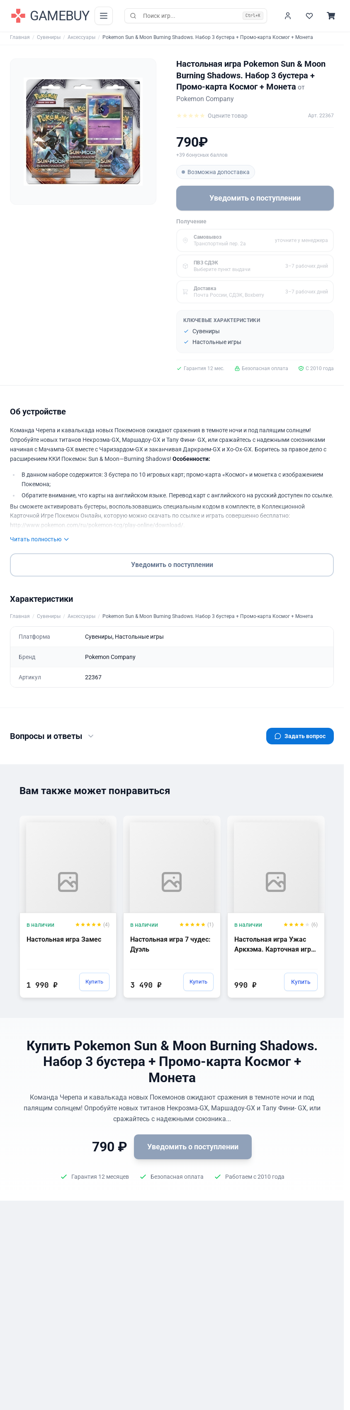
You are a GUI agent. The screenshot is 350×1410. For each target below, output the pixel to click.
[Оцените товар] (212, 116)
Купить (92, 982)
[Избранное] (309, 16)
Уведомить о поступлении (255, 198)
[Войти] (288, 16)
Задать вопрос (300, 736)
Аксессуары (81, 37)
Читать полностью (40, 539)
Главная (20, 37)
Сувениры (49, 37)
